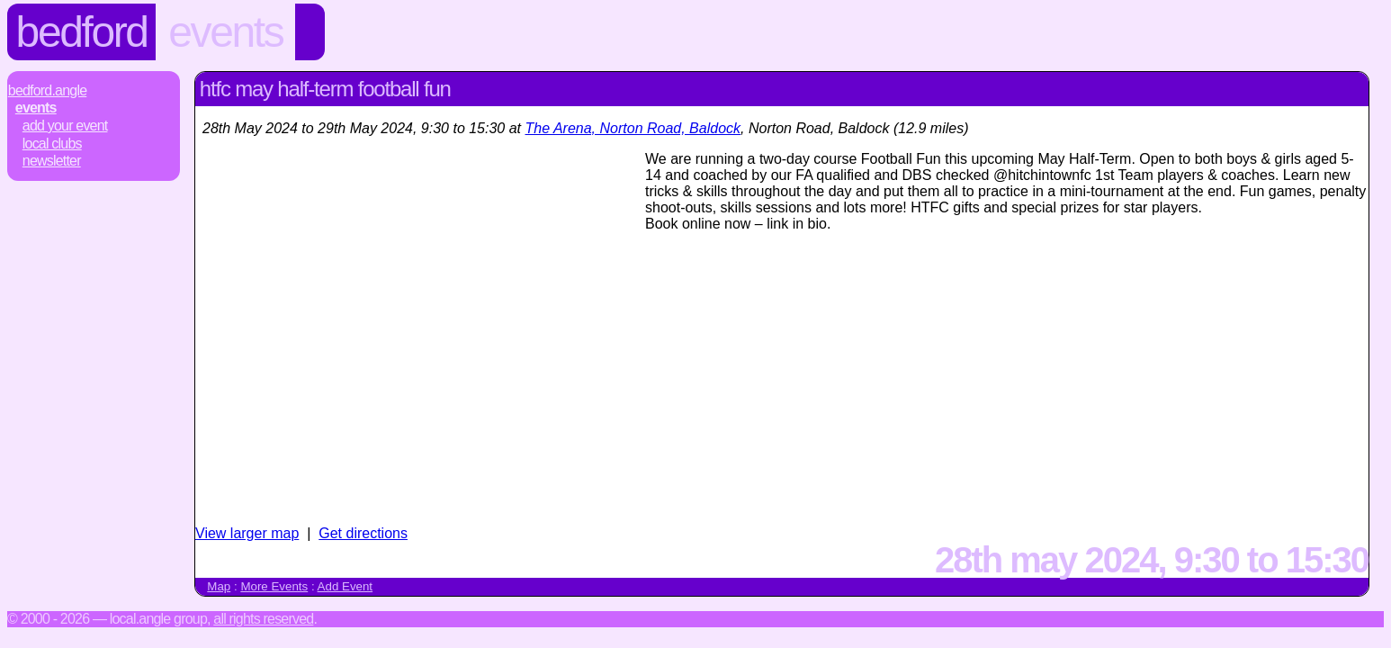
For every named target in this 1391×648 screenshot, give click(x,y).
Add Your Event (65, 125)
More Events (274, 586)
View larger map (247, 533)
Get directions (363, 533)
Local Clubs (52, 143)
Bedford (82, 32)
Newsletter (51, 160)
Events (225, 32)
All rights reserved (263, 618)
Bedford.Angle (47, 90)
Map (218, 586)
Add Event (345, 586)
